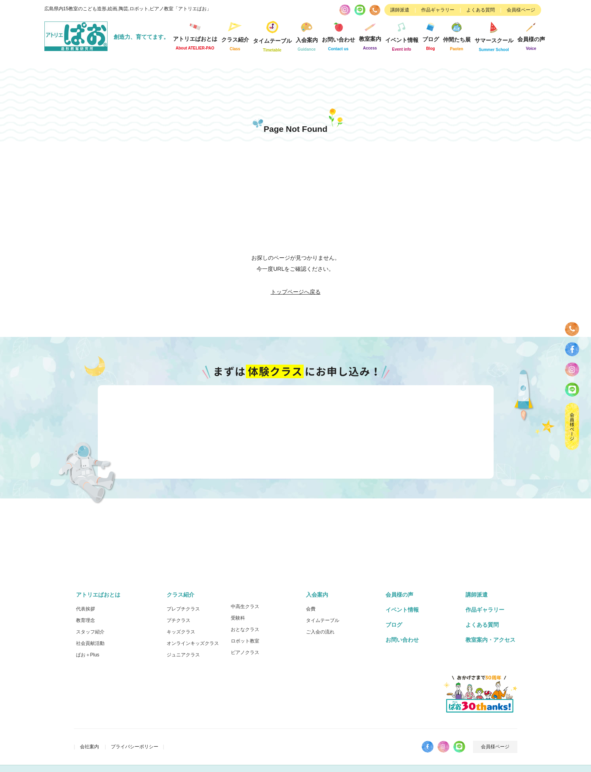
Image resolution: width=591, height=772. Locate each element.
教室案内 (370, 35)
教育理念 (85, 620)
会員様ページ (521, 10)
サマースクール (494, 35)
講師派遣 (399, 10)
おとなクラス (245, 629)
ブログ (430, 35)
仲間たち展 (457, 35)
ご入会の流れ (320, 632)
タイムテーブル (272, 35)
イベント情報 (401, 35)
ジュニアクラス (183, 655)
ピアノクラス (245, 652)
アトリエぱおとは (195, 35)
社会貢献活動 (90, 643)
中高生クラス (245, 606)
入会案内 (307, 35)
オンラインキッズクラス (193, 643)
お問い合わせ (338, 35)
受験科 (238, 618)
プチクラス (178, 620)
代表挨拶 (85, 609)
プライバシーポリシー (134, 746)
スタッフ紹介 (90, 632)
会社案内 (89, 746)
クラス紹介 (235, 35)
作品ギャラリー (437, 10)
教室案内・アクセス (490, 640)
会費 (310, 609)
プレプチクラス (183, 609)
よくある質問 (480, 10)
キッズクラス (181, 632)
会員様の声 (531, 35)
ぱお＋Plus (87, 655)
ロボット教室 (245, 641)
